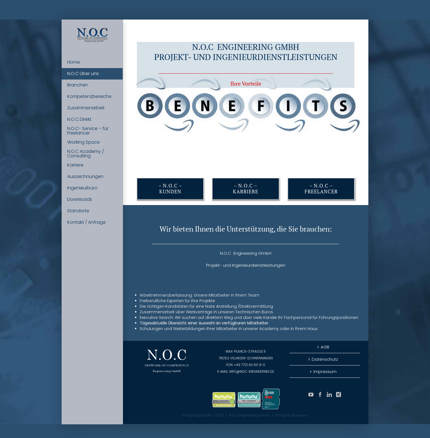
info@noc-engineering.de (251, 371)
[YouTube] (310, 394)
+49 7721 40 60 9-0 (249, 364)
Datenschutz (325, 359)
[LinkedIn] (329, 394)
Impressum (325, 371)
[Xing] (338, 394)
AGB (325, 347)
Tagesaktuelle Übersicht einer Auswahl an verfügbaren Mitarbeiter (204, 323)
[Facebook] (320, 394)
